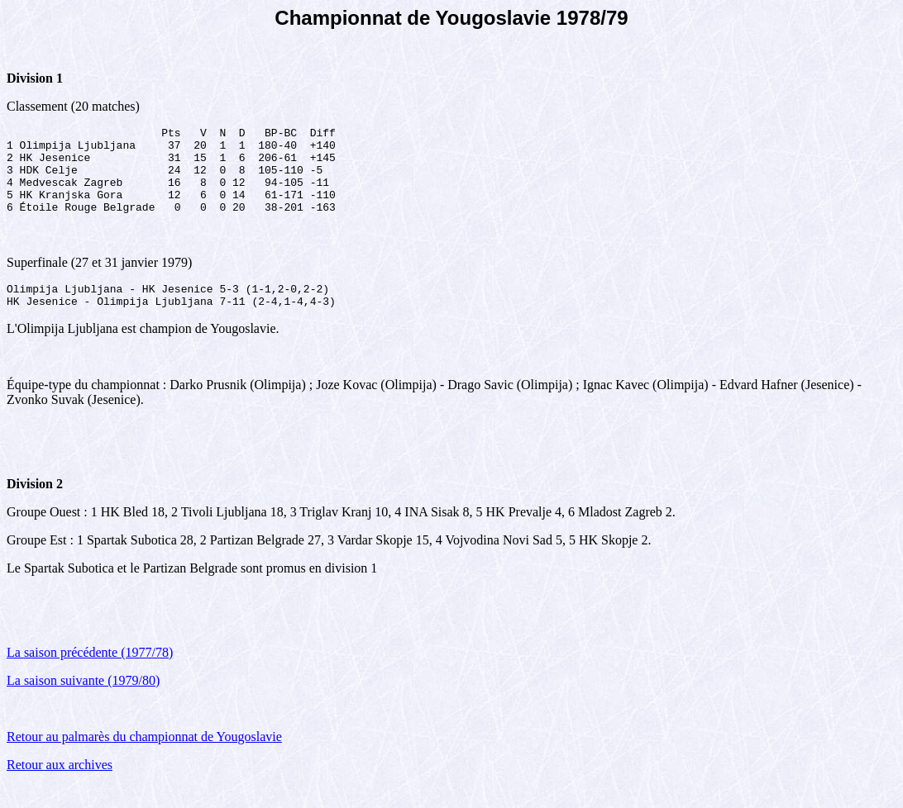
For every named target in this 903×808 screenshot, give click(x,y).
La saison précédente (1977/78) (90, 675)
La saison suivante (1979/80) (83, 703)
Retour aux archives (59, 787)
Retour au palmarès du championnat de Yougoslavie (144, 759)
